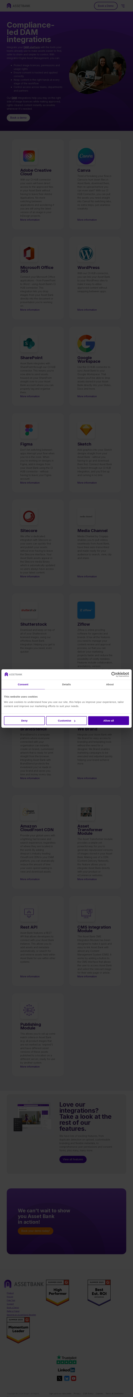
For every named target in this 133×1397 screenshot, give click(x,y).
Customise (66, 720)
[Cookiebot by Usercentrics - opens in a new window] (114, 674)
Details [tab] (66, 684)
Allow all (108, 720)
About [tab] (110, 684)
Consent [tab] (23, 684)
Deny (24, 720)
